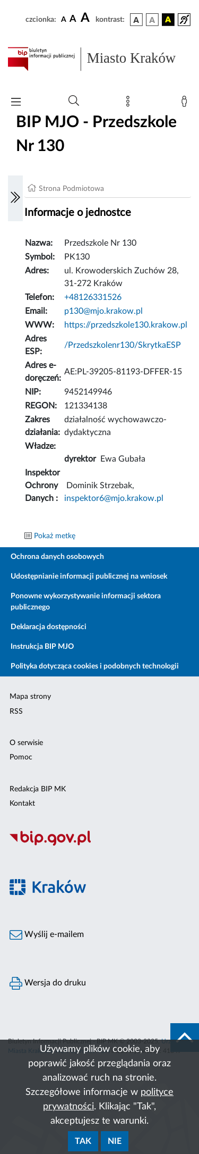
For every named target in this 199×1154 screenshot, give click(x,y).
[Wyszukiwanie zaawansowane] (73, 101)
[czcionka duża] (86, 18)
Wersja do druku (48, 983)
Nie (115, 1141)
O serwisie (26, 743)
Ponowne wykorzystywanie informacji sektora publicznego (86, 601)
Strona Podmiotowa (71, 189)
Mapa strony (30, 696)
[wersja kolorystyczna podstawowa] (136, 20)
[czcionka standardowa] (63, 19)
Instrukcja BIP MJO (42, 646)
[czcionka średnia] (72, 19)
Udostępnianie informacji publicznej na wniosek (89, 576)
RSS (16, 711)
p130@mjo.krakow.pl (103, 311)
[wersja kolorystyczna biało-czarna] (152, 20)
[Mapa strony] (130, 103)
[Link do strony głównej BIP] (99, 59)
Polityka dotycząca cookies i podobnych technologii (95, 666)
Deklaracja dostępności (48, 627)
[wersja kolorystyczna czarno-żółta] (168, 20)
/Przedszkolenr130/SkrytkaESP (122, 345)
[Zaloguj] (186, 103)
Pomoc (21, 757)
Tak (83, 1141)
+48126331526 (93, 297)
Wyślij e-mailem (47, 935)
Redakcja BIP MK (38, 789)
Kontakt (22, 803)
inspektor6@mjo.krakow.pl (113, 498)
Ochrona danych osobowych (57, 557)
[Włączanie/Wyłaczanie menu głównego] (16, 103)
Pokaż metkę (54, 536)
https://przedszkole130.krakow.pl (125, 325)
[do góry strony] (184, 1037)
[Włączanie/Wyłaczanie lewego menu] (15, 198)
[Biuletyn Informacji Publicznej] (99, 844)
